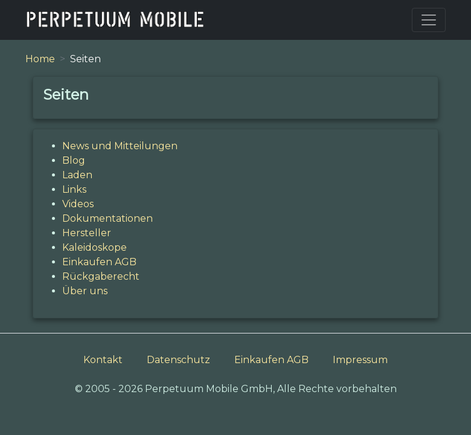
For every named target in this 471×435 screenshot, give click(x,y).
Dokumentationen (107, 218)
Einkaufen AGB (99, 262)
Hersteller (86, 233)
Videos (78, 204)
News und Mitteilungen (120, 146)
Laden (77, 175)
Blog (73, 160)
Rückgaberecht (100, 276)
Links (74, 189)
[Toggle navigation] (429, 20)
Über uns (84, 291)
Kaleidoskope (94, 247)
